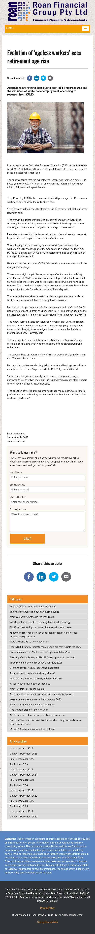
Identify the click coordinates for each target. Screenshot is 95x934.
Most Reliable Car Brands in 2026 (27, 689)
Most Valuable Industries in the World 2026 (32, 617)
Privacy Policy (47, 908)
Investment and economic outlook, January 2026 (35, 699)
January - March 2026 (21, 748)
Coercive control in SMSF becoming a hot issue (34, 668)
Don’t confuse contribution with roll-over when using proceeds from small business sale (45, 722)
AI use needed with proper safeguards (30, 683)
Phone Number (47, 500)
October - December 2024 (23, 774)
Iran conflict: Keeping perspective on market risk (35, 611)
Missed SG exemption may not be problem (32, 729)
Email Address (47, 488)
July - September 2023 (22, 801)
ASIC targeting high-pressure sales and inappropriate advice (41, 694)
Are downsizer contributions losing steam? (32, 673)
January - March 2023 (21, 811)
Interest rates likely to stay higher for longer (33, 606)
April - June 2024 (19, 785)
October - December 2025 (23, 753)
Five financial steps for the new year (29, 709)
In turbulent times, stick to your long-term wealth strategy (40, 622)
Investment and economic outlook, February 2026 (36, 662)
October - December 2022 (23, 816)
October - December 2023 (23, 795)
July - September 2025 (22, 759)
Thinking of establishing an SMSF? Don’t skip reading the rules (42, 657)
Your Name (47, 475)
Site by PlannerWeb (47, 922)
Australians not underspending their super (32, 704)
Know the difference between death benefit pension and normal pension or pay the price (44, 634)
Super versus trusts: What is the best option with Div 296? (40, 652)
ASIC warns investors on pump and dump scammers (37, 715)
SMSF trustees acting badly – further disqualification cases (41, 627)
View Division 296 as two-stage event (29, 641)
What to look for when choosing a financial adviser (36, 678)
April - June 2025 (19, 764)
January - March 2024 (21, 790)
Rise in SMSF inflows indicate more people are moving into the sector (46, 647)
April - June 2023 (19, 806)
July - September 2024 (22, 780)
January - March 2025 (21, 769)
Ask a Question (47, 519)
